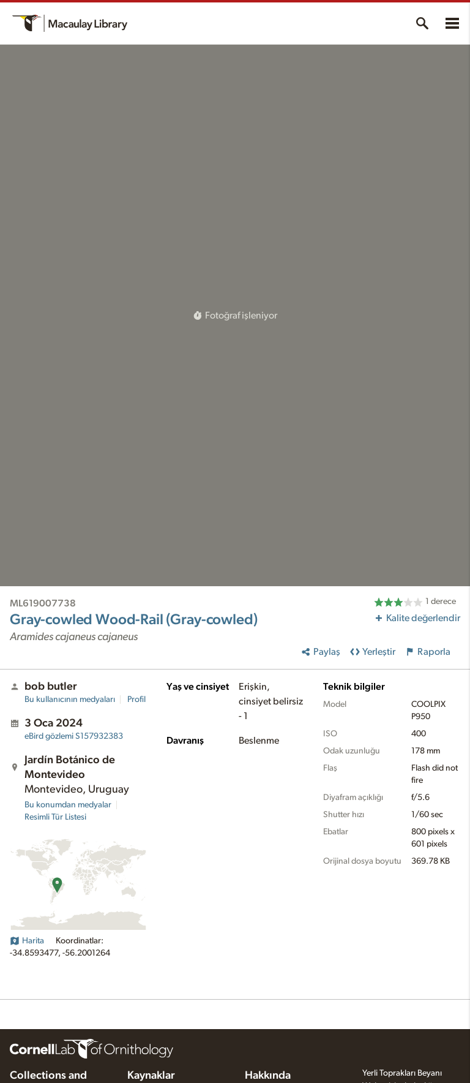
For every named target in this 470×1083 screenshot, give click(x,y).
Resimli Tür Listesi (55, 817)
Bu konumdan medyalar (67, 805)
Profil (136, 699)
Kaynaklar (151, 1075)
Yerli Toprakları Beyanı (402, 1073)
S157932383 (73, 736)
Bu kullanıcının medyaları (69, 699)
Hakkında (268, 1075)
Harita (27, 941)
